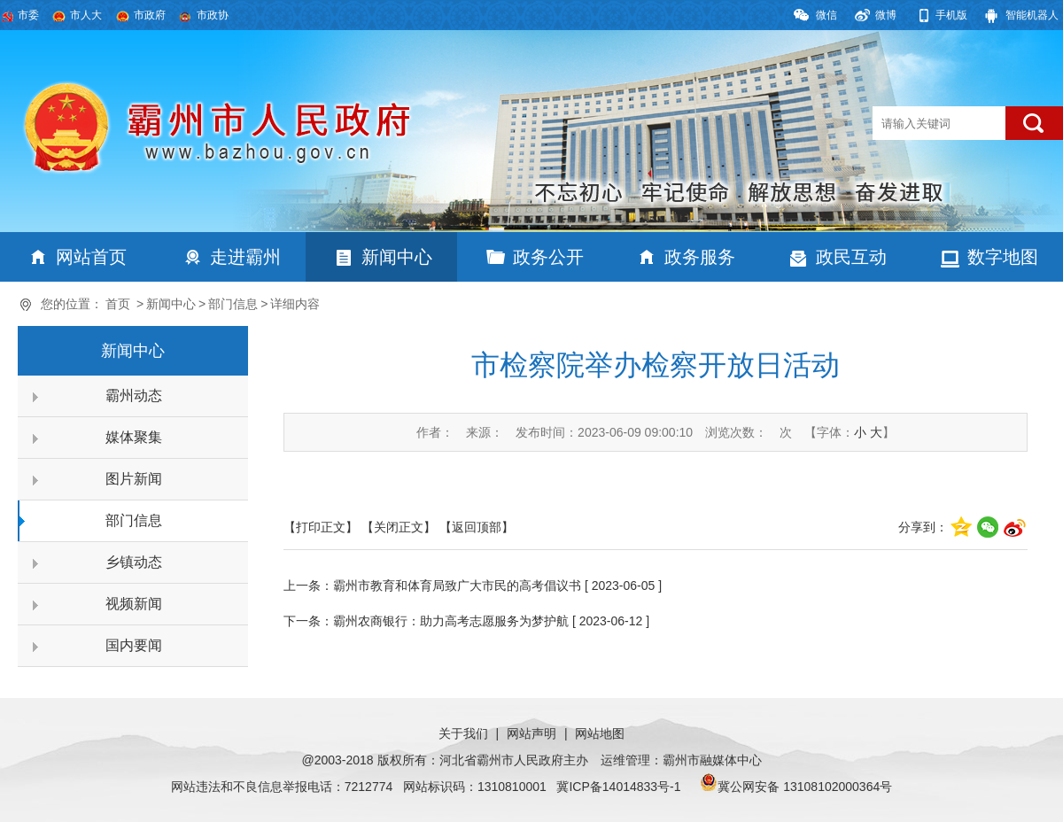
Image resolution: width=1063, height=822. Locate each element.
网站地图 (600, 733)
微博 (885, 15)
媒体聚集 (133, 437)
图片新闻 (133, 478)
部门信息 (233, 304)
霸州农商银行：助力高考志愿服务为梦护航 (451, 621)
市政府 (150, 15)
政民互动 (851, 257)
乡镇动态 (133, 562)
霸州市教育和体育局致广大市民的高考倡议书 (457, 585)
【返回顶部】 (476, 527)
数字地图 (1002, 257)
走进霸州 (245, 257)
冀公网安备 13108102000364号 (805, 786)
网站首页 (91, 257)
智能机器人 (1032, 15)
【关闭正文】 (398, 527)
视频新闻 (133, 603)
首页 (117, 304)
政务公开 (548, 257)
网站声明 (531, 733)
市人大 (86, 15)
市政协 (213, 15)
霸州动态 (133, 395)
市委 (28, 15)
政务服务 (699, 257)
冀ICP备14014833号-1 (618, 786)
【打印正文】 (320, 527)
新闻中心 (396, 257)
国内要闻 (133, 645)
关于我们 (463, 733)
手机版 (951, 15)
